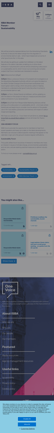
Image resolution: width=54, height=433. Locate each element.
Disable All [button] (27, 419)
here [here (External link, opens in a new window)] (40, 411)
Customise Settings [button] (28, 429)
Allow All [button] (27, 424)
